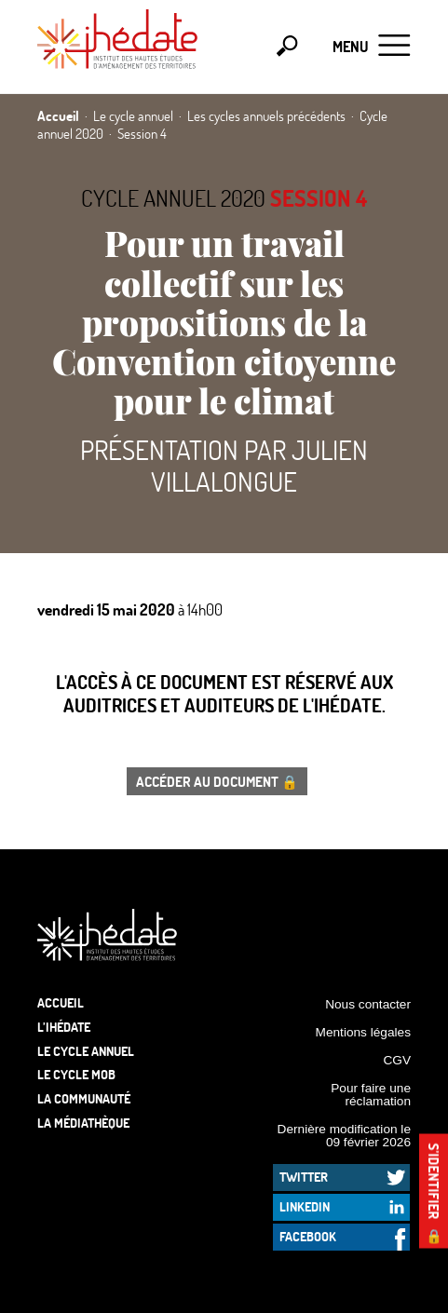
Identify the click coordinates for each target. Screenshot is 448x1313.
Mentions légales (363, 1032)
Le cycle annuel (85, 1051)
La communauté (83, 1098)
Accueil (60, 1002)
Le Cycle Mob (76, 1074)
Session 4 (318, 197)
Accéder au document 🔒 (217, 781)
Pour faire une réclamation (371, 1094)
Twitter (303, 1176)
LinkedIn (304, 1206)
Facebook (307, 1236)
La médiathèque (83, 1122)
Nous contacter (368, 1004)
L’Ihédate (63, 1027)
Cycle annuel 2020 (173, 197)
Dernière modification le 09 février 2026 (344, 1135)
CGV (397, 1060)
